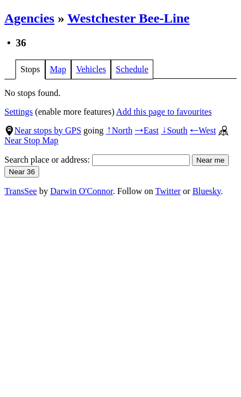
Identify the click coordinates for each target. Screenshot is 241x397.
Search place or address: (97, 159)
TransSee (20, 191)
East (147, 130)
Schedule (132, 69)
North (119, 130)
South (174, 130)
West (203, 130)
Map (58, 69)
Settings (18, 111)
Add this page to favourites (164, 111)
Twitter (168, 191)
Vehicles (91, 69)
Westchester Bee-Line (128, 18)
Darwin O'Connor (81, 191)
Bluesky (206, 191)
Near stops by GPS (42, 130)
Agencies (29, 18)
